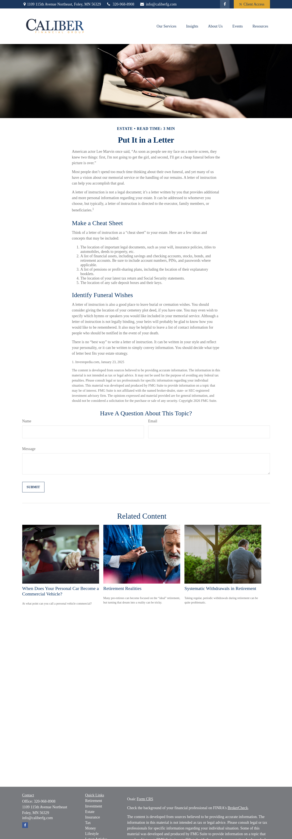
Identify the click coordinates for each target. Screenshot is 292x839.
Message (29, 449)
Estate (89, 812)
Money (90, 828)
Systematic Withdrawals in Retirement (220, 588)
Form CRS (145, 799)
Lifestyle (92, 834)
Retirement (93, 801)
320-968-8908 (120, 4)
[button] (166, 26)
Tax (88, 823)
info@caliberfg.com (158, 4)
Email (152, 421)
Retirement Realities (122, 588)
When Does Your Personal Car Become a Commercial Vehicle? (60, 591)
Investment (93, 806)
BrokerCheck (238, 808)
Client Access (251, 4)
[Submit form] (33, 487)
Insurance (92, 817)
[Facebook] (225, 4)
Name (26, 421)
